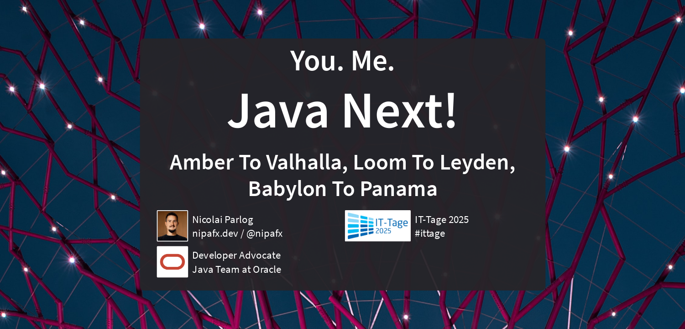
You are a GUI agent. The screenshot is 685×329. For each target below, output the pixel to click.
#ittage (430, 233)
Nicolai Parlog (222, 219)
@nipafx (264, 233)
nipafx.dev (215, 233)
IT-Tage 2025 (442, 219)
